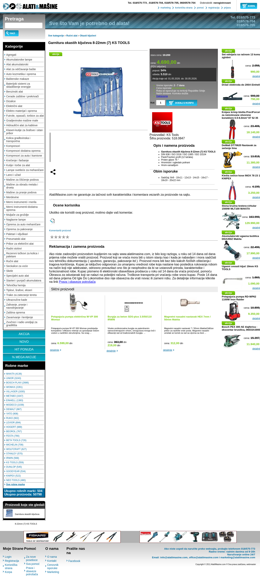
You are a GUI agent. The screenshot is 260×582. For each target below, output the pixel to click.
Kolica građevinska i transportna (18, 139)
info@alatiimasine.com (174, 557)
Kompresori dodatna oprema (23, 150)
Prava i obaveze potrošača (77, 281)
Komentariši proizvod (60, 230)
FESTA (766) (12, 436)
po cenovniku (179, 88)
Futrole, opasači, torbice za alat (25, 115)
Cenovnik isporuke (52, 566)
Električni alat (14, 106)
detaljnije (54, 350)
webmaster (251, 564)
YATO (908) (12, 413)
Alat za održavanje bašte (21, 69)
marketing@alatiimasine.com (237, 557)
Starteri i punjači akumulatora (23, 280)
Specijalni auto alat (17, 275)
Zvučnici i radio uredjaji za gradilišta (21, 324)
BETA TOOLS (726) (16, 440)
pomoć (200, 7)
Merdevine (12, 197)
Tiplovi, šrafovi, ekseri (19, 290)
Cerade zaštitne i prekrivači (22, 96)
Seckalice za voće (17, 266)
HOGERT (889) (14, 427)
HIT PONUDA (23, 349)
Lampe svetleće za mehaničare (25, 170)
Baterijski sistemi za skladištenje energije (18, 85)
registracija (213, 7)
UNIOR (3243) (13, 378)
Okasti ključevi (88, 35)
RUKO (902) (12, 418)
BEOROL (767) (14, 431)
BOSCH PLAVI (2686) (17, 382)
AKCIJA (24, 334)
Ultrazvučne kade (16, 299)
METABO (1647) (14, 396)
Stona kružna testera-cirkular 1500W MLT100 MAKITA (239, 207)
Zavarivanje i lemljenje (19, 317)
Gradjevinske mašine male (22, 120)
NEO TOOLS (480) (16, 480)
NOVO (24, 341)
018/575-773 (137, 2)
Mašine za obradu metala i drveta (22, 186)
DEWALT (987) (14, 409)
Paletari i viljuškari (17, 234)
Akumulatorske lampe (19, 59)
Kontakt (51, 560)
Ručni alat (12, 261)
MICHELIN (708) (14, 444)
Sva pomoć (33, 563)
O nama (52, 556)
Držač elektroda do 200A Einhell (241, 84)
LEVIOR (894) (13, 422)
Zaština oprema (15, 312)
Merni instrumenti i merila (21, 202)
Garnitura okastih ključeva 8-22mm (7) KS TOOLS (89, 43)
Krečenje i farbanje (17, 160)
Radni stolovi (14, 248)
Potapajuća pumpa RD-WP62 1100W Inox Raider (239, 298)
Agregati (11, 54)
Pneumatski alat (16, 238)
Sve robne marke (15, 484)
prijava (227, 7)
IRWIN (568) (12, 458)
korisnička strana (183, 7)
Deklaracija (162, 96)
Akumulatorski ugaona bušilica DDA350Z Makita (240, 237)
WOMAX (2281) (14, 387)
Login (8, 556)
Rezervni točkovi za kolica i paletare (22, 255)
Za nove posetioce (32, 558)
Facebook (74, 561)
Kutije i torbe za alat (18, 165)
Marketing (53, 572)
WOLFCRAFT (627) (16, 449)
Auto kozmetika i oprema (21, 74)
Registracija (12, 560)
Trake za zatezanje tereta (21, 294)
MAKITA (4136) (14, 373)
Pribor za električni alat (20, 243)
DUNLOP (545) (14, 467)
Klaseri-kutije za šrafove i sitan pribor (24, 132)
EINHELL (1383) (14, 400)
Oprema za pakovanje (19, 229)
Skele (9, 270)
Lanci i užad (13, 174)
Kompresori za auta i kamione (24, 155)
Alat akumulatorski (17, 64)
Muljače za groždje (17, 214)
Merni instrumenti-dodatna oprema (22, 208)
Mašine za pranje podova (21, 192)
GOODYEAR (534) (16, 471)
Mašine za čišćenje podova (22, 179)
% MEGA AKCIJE (24, 357)
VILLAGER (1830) (15, 391)
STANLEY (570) (14, 453)
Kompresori (13, 145)
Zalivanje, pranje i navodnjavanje (16, 306)
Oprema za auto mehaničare (23, 224)
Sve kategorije (56, 35)
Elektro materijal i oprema (21, 110)
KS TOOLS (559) (15, 462)
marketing (165, 7)
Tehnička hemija (16, 285)
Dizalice (11, 101)
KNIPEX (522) (13, 475)
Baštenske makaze (17, 78)
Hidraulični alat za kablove (22, 125)
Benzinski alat (14, 91)
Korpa (8, 572)
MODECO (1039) (15, 404)
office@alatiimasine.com (203, 557)
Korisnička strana (11, 566)
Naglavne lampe (16, 219)
